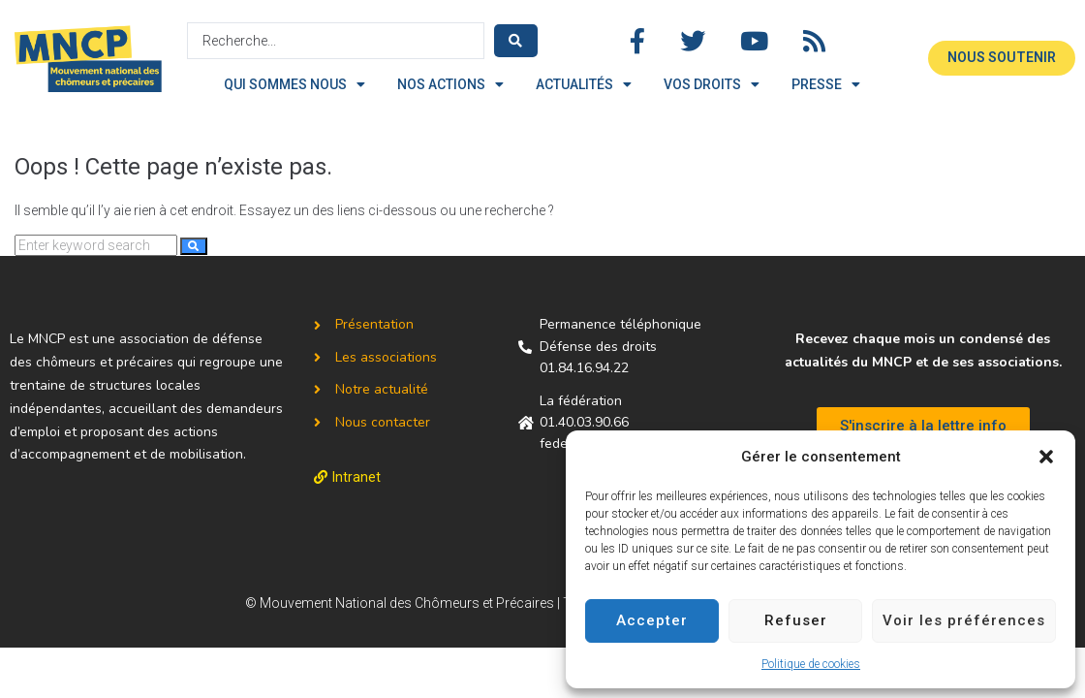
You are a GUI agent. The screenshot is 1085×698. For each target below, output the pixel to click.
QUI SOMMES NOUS (294, 84)
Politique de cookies (810, 664)
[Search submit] (516, 40)
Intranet (356, 477)
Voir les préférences (964, 620)
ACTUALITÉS (584, 84)
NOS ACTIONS (450, 84)
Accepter (652, 620)
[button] (1046, 456)
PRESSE (825, 84)
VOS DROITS (712, 84)
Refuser (795, 620)
